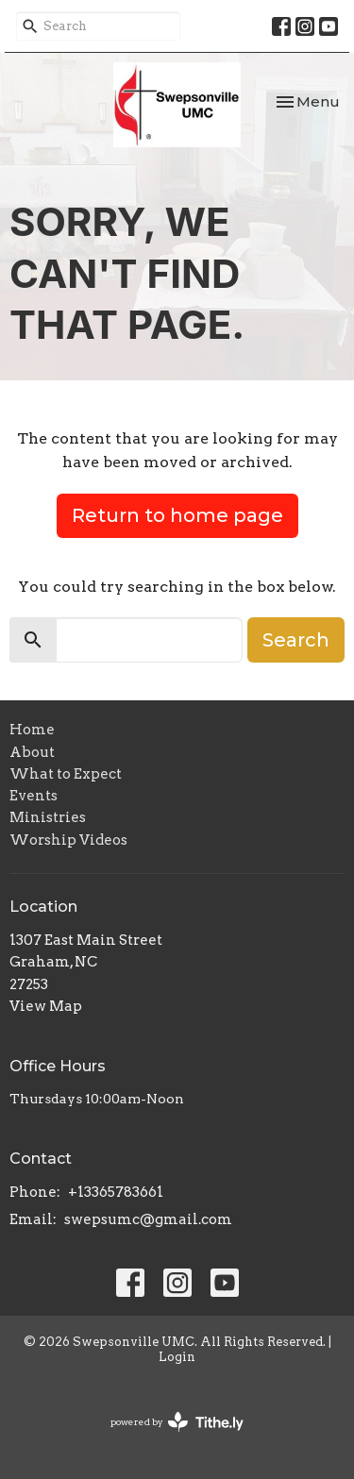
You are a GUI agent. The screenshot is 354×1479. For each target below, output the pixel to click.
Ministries (47, 817)
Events (33, 795)
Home (32, 729)
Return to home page (177, 515)
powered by (177, 1422)
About (32, 752)
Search (295, 640)
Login (177, 1357)
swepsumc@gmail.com (148, 1219)
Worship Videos (68, 840)
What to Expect (65, 773)
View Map (45, 1006)
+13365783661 (115, 1192)
